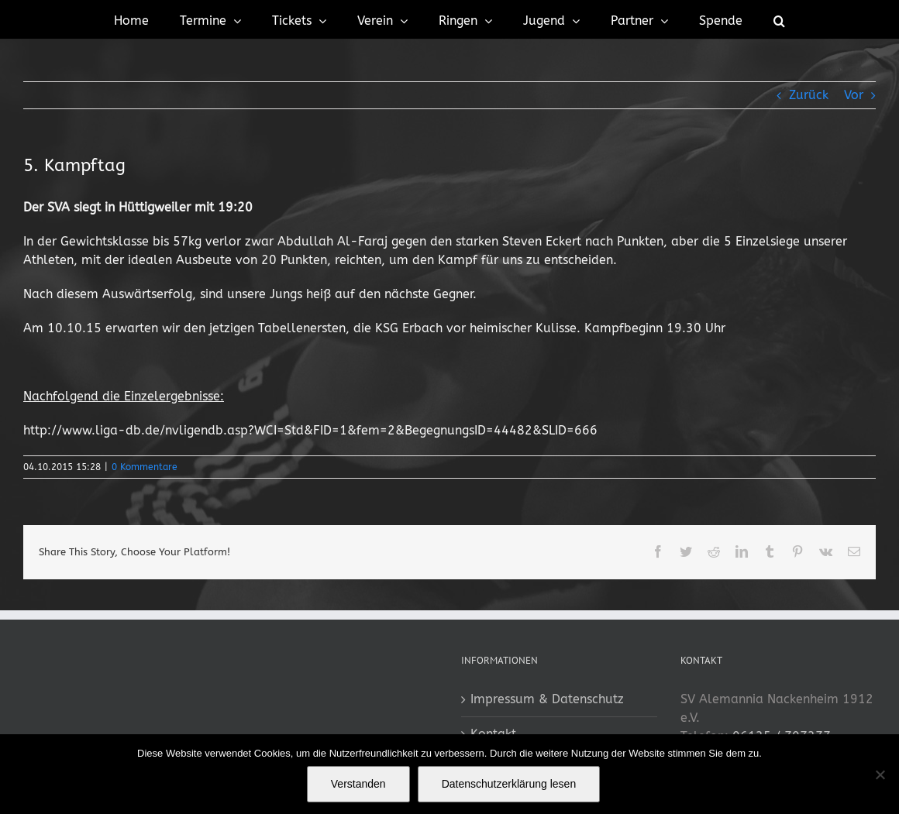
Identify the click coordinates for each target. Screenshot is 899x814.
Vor (853, 95)
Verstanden (358, 784)
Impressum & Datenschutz (547, 699)
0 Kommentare (144, 467)
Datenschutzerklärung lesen (509, 784)
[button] (779, 19)
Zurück (808, 95)
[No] (879, 774)
